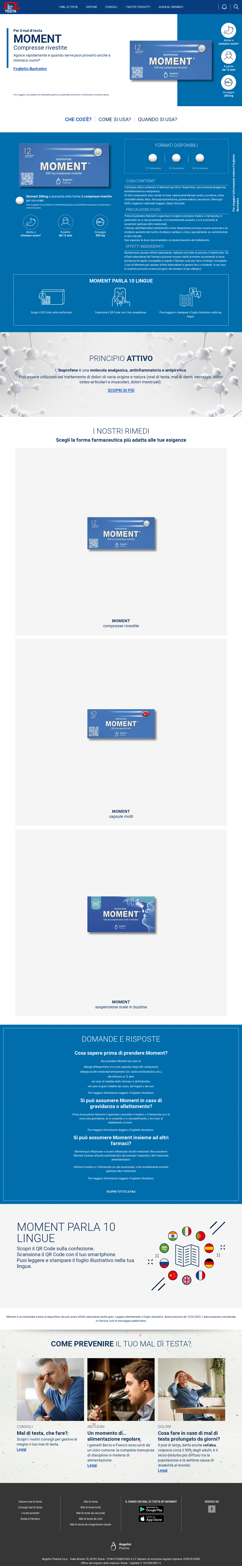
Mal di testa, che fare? (42, 1433)
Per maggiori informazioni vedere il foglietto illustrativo (235, 183)
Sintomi (91, 7)
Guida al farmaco (171, 7)
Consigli (111, 7)
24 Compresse (176, 160)
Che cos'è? (78, 119)
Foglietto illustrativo (30, 69)
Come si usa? (114, 119)
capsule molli (121, 814)
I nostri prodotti (138, 7)
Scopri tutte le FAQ (121, 1191)
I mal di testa (68, 7)
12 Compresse (153, 160)
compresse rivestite (121, 623)
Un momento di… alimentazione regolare (113, 1436)
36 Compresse (200, 160)
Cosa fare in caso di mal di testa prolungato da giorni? (189, 1436)
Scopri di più (121, 390)
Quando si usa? (157, 119)
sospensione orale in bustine (121, 1004)
